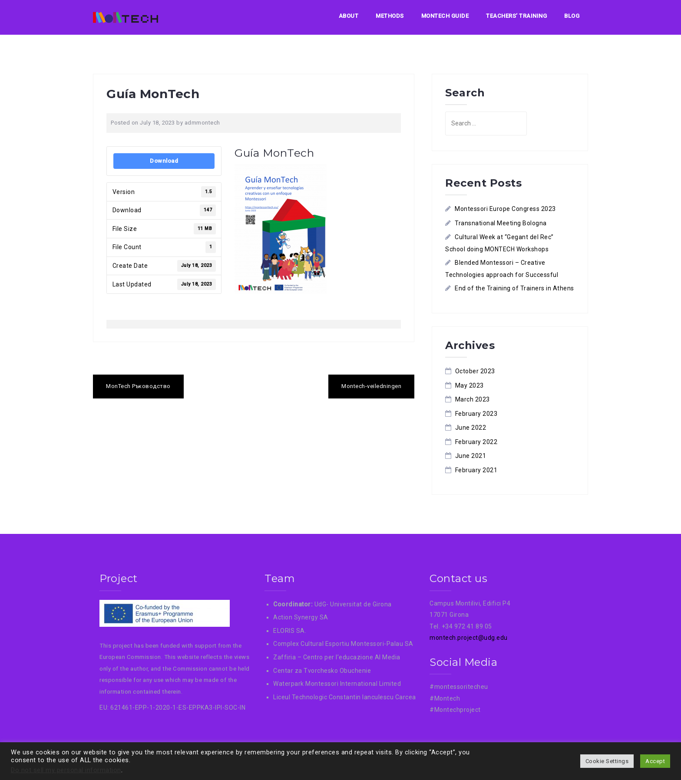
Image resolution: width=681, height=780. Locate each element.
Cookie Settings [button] (607, 761)
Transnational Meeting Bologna (501, 223)
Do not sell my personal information (66, 770)
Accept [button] (655, 761)
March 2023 (472, 399)
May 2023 (469, 385)
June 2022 (470, 427)
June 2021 (470, 455)
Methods (390, 16)
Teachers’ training (516, 16)
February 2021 (476, 470)
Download (164, 161)
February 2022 (476, 441)
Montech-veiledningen (371, 386)
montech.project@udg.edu (469, 637)
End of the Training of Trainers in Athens (514, 288)
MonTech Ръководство (138, 386)
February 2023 (476, 413)
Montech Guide (445, 16)
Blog (571, 16)
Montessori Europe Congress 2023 (505, 208)
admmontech (202, 122)
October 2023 (475, 371)
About (349, 16)
